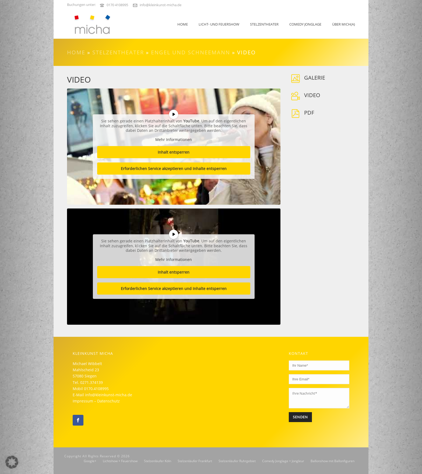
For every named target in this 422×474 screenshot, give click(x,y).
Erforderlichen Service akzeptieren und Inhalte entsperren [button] (174, 168)
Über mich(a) (343, 24)
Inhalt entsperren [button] (173, 152)
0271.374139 (91, 382)
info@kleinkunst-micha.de (160, 4)
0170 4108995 (117, 4)
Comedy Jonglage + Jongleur (283, 461)
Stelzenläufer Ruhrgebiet (237, 461)
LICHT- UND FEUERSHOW (219, 24)
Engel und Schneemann (190, 52)
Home (182, 24)
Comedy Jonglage (305, 24)
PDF (309, 112)
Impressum (83, 401)
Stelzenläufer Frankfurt (195, 461)
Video (312, 95)
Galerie (314, 77)
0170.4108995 (96, 388)
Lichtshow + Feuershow (120, 461)
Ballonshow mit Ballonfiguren (332, 461)
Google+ (90, 461)
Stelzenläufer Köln (157, 461)
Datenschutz (108, 401)
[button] (12, 462)
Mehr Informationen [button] (173, 139)
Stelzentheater (264, 24)
